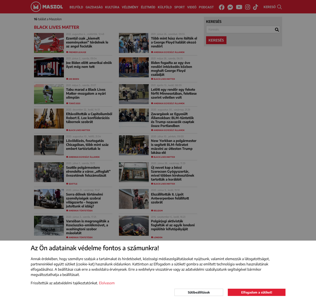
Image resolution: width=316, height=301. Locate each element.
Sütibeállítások (199, 292)
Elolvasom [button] (107, 283)
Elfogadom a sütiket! (256, 292)
